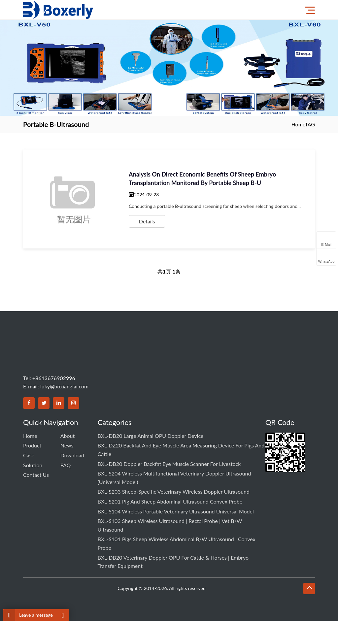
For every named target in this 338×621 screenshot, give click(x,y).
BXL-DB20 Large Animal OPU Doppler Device (151, 436)
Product (32, 445)
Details (147, 221)
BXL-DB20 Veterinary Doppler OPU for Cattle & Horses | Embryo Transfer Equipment (173, 561)
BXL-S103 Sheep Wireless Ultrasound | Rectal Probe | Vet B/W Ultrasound (170, 525)
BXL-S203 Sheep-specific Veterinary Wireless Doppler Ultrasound (174, 491)
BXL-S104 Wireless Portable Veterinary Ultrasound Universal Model (176, 511)
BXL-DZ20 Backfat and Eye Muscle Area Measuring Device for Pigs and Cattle (181, 449)
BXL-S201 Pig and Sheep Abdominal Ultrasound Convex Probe (170, 501)
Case (28, 455)
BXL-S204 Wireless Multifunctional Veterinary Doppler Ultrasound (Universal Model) (174, 477)
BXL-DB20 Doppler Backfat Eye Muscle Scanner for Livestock (169, 464)
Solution (32, 465)
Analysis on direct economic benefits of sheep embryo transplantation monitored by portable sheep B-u (202, 178)
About (67, 436)
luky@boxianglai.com (64, 386)
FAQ (65, 465)
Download (72, 455)
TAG (310, 124)
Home (298, 124)
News (67, 445)
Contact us (36, 475)
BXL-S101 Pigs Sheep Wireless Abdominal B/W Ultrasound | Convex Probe (176, 543)
